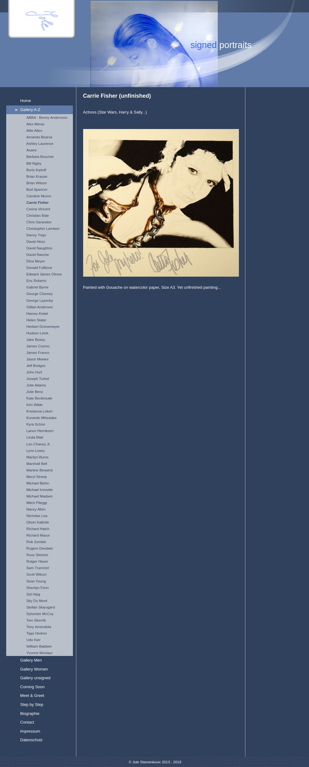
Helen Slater (36, 320)
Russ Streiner (37, 555)
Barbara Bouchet (40, 156)
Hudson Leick (37, 333)
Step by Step (31, 704)
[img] (154, 43)
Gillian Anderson (39, 307)
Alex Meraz (35, 124)
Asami (31, 150)
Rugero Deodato (39, 548)
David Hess (35, 241)
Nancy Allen (36, 509)
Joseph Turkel (37, 379)
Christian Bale (37, 215)
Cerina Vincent (38, 209)
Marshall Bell (36, 464)
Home (25, 100)
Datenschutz (31, 740)
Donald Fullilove (39, 267)
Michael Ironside (39, 490)
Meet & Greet (32, 695)
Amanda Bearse (39, 137)
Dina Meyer (35, 261)
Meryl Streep (36, 477)
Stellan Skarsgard (40, 607)
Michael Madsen (39, 496)
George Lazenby (39, 300)
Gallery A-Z (30, 109)
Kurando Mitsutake (41, 418)
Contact (27, 722)
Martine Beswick (39, 470)
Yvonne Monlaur (39, 653)
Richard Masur (38, 535)
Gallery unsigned (35, 678)
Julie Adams (36, 385)
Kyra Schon (35, 424)
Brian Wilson (36, 183)
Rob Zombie (36, 542)
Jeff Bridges (36, 365)
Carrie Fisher (37, 202)
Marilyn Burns (37, 457)
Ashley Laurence (39, 143)
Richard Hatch (37, 529)
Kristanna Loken (39, 411)
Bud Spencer (36, 189)
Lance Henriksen (40, 431)
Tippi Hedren (36, 633)
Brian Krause (36, 176)
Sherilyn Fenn (37, 588)
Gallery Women (34, 669)
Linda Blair (34, 437)
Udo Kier (33, 640)
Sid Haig (33, 594)
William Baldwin (39, 646)
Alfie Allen (34, 130)
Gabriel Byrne (37, 287)
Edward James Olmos (44, 274)
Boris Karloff (36, 170)
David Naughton (39, 248)
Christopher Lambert (43, 228)
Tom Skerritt (36, 620)
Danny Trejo (36, 235)
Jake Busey (35, 339)
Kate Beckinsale (39, 398)
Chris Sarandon (39, 222)
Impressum (30, 731)
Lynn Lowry (35, 450)
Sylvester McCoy (40, 614)
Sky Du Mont (36, 601)
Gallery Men (31, 660)
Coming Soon (32, 687)
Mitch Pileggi (36, 503)
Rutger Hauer (37, 561)
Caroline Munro (38, 196)
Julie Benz (34, 392)
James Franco (37, 352)
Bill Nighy (34, 163)
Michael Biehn (37, 483)
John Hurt (34, 372)
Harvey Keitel (37, 313)
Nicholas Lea (36, 516)
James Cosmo (38, 346)
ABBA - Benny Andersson (47, 117)
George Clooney (39, 294)
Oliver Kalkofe (37, 522)
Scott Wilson (36, 574)
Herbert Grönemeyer (43, 326)
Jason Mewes (37, 359)
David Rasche (37, 254)
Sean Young (36, 581)
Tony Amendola (38, 627)
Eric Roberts (36, 281)
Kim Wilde (34, 405)
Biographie (29, 713)
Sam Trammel (37, 568)
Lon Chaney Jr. (38, 444)
